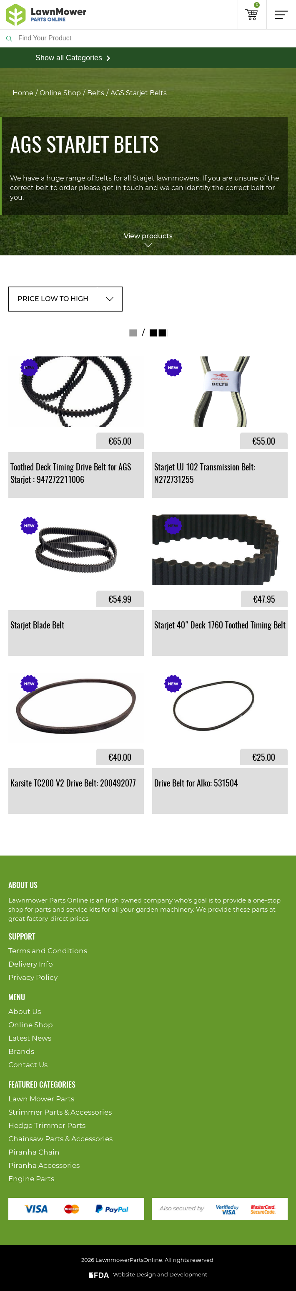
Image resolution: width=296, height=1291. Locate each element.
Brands (21, 1051)
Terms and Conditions (47, 951)
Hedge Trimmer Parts (46, 1125)
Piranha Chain (34, 1152)
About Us (24, 1011)
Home (23, 93)
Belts (95, 93)
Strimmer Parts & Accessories (60, 1112)
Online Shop (60, 93)
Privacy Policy (33, 977)
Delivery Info (30, 964)
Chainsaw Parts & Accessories (60, 1139)
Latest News (29, 1038)
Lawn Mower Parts (41, 1099)
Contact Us (28, 1064)
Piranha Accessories (44, 1165)
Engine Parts (31, 1178)
